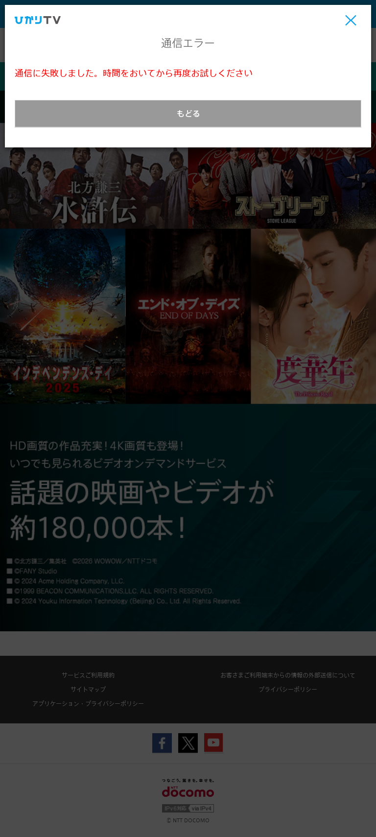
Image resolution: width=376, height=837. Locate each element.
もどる (188, 113)
